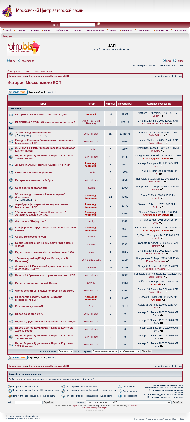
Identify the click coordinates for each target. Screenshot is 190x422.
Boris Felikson (91, 134)
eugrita (91, 188)
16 (38, 135)
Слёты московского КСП (30, 236)
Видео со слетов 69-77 (29, 313)
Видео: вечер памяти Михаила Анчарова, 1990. (44, 252)
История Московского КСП (55, 76)
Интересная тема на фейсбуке (34, 180)
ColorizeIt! (133, 405)
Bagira (91, 252)
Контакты (127, 30)
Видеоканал (180, 30)
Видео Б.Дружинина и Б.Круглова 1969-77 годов (45, 321)
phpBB (75, 405)
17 (41, 135)
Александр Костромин (156, 158)
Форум (113, 30)
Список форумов (18, 76)
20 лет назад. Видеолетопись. (34, 132)
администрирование (95, 410)
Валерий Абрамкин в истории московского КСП (45, 275)
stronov (91, 244)
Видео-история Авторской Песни (36, 283)
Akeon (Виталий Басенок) (91, 122)
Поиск (178, 61)
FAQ (167, 61)
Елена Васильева (155, 253)
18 (45, 135)
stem (155, 166)
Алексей (91, 114)
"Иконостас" (144, 30)
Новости (20, 30)
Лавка (47, 30)
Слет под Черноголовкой (31, 188)
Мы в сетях (162, 30)
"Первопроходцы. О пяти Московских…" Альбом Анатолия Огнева (40, 213)
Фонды (77, 30)
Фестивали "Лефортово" (30, 221)
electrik (155, 198)
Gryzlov (91, 283)
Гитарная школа (95, 30)
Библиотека (62, 30)
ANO (155, 222)
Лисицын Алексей (156, 269)
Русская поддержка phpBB (95, 408)
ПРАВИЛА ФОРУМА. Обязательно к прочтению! (45, 122)
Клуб (8, 30)
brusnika (91, 149)
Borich (155, 116)
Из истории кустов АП (29, 306)
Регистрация (26, 61)
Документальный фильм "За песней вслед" (43, 164)
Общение (34, 76)
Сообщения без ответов (20, 71)
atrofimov (91, 267)
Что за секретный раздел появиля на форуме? (44, 290)
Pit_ (156, 174)
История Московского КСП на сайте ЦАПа (41, 114)
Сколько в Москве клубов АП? (34, 172)
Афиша (35, 30)
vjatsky (91, 221)
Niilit (91, 306)
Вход (11, 61)
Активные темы (43, 71)
